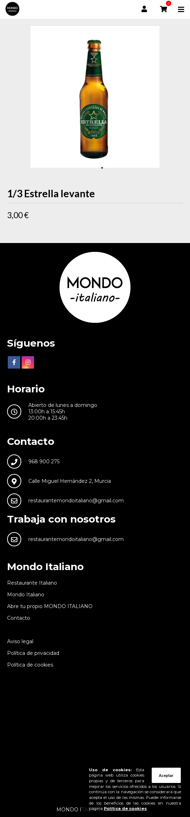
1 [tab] (102, 167)
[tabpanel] (95, 97)
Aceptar (166, 775)
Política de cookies (30, 665)
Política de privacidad (33, 653)
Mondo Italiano (25, 594)
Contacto (18, 618)
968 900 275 (44, 461)
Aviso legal (20, 641)
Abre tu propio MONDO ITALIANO (50, 606)
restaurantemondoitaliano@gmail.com (76, 500)
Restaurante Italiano (32, 583)
